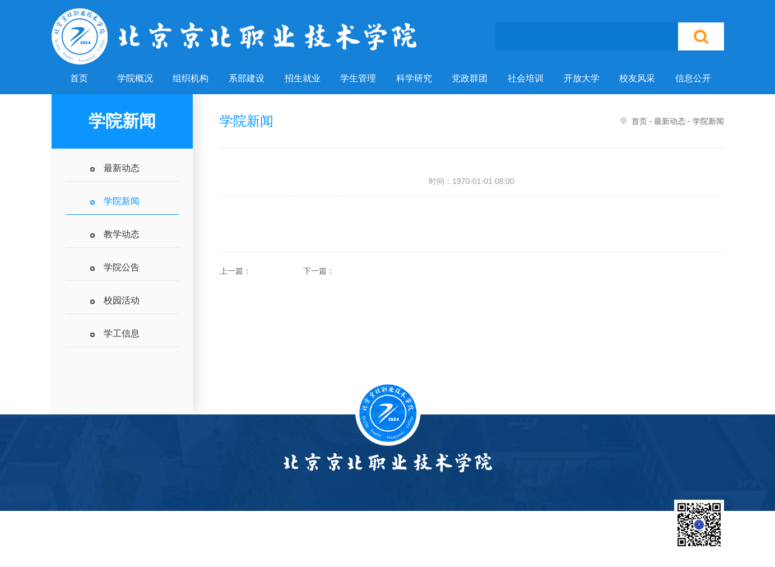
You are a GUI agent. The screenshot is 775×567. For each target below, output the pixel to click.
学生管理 (358, 78)
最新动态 (122, 168)
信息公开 (693, 78)
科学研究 (414, 78)
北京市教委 (465, 545)
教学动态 (122, 234)
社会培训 (526, 78)
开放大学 (582, 78)
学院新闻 (122, 201)
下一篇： (319, 270)
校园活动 (122, 300)
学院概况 (135, 78)
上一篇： (235, 270)
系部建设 (246, 78)
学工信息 (122, 333)
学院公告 (122, 267)
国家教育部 (409, 545)
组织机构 (190, 78)
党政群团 (470, 78)
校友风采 (637, 78)
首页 (79, 78)
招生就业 (303, 78)
